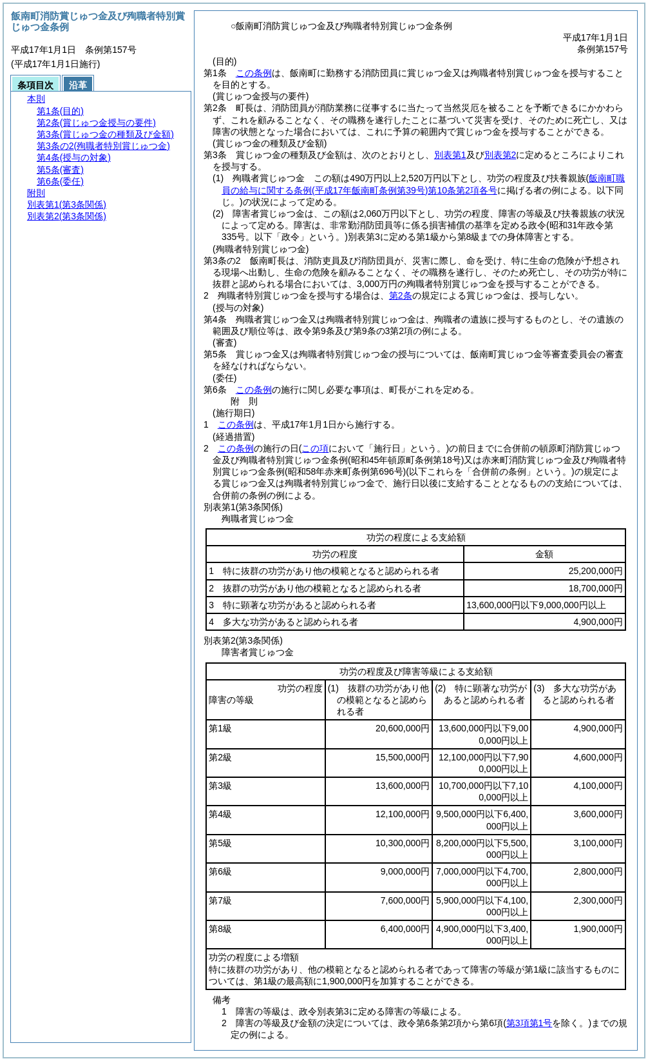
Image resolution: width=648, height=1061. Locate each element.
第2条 (400, 295)
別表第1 (450, 155)
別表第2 (500, 155)
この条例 (254, 73)
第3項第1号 (529, 1023)
